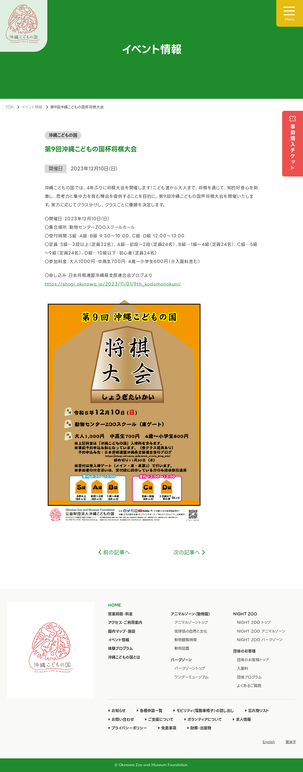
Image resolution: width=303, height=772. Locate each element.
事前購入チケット (293, 147)
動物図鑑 (181, 648)
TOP (9, 107)
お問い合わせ (121, 719)
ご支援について (159, 719)
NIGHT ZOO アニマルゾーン (261, 631)
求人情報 (241, 719)
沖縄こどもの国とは (124, 657)
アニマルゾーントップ (191, 622)
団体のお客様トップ (253, 660)
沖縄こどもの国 (63, 135)
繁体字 (291, 742)
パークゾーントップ (189, 668)
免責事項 (167, 728)
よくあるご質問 (249, 686)
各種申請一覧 (149, 711)
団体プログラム (249, 677)
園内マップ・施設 (121, 631)
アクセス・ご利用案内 (125, 622)
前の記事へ (116, 552)
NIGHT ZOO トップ (254, 622)
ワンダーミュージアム (191, 677)
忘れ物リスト (257, 711)
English (269, 742)
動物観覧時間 (185, 640)
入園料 (242, 668)
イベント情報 (31, 107)
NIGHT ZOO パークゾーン (260, 640)
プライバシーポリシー (127, 728)
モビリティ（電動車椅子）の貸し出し (203, 711)
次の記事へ (186, 552)
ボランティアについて (203, 719)
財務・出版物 (199, 728)
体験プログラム (120, 648)
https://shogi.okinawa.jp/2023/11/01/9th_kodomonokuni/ (113, 284)
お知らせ (117, 711)
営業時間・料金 (120, 614)
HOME (114, 605)
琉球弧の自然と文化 (190, 631)
